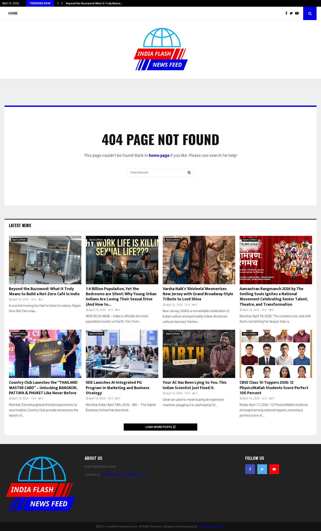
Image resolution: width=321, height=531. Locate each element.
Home (13, 13)
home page (159, 155)
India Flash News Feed (211, 526)
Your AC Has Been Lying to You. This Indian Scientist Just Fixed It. (194, 385)
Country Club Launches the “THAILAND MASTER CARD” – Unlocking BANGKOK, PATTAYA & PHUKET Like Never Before (43, 387)
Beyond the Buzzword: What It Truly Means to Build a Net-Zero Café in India (44, 291)
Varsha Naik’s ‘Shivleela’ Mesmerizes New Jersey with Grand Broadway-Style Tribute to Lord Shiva (198, 294)
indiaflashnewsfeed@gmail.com (124, 474)
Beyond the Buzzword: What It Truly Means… (94, 3)
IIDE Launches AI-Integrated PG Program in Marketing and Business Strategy (117, 387)
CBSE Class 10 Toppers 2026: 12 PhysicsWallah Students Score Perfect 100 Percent (274, 387)
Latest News (20, 225)
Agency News (19, 240)
